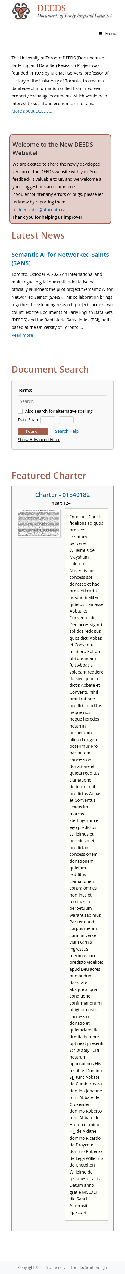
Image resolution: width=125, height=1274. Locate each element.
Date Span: (28, 419)
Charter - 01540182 (62, 495)
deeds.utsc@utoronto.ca (41, 209)
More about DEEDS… (31, 111)
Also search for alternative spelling (59, 411)
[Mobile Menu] (108, 33)
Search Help (67, 431)
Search (33, 431)
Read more (22, 335)
